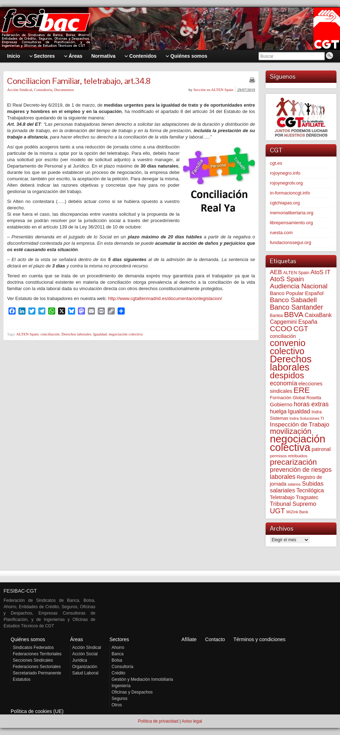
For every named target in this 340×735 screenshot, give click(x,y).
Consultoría (43, 89)
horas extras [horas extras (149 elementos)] (311, 404)
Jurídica (79, 660)
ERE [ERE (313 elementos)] (302, 390)
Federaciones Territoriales (37, 653)
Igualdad (100, 334)
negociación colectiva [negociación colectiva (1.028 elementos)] (297, 443)
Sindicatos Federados (33, 647)
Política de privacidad (158, 721)
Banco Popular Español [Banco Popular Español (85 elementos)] (297, 293)
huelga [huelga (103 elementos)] (278, 411)
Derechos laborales (76, 334)
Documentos (64, 89)
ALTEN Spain (27, 334)
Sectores (119, 639)
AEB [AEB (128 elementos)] (276, 272)
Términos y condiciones (259, 639)
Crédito (118, 673)
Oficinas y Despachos (132, 692)
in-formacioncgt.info (290, 193)
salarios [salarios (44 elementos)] (294, 484)
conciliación (50, 334)
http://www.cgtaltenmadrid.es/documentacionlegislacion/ (165, 298)
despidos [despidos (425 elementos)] (287, 375)
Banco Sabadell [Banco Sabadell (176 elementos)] (293, 300)
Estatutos (21, 679)
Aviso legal (192, 721)
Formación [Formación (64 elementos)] (280, 397)
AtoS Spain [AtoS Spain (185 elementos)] (287, 279)
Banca (118, 653)
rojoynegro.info (285, 173)
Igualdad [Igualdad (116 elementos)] (299, 411)
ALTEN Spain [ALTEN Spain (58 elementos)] (296, 272)
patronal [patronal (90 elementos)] (321, 449)
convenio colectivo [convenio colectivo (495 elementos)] (287, 347)
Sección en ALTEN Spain (213, 89)
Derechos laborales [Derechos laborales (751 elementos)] (291, 363)
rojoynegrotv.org (286, 183)
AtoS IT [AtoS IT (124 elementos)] (320, 272)
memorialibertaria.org (291, 212)
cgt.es (276, 163)
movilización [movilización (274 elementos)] (290, 431)
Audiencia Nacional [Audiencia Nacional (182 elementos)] (299, 286)
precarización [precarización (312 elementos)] (293, 462)
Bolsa (117, 660)
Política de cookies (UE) (37, 711)
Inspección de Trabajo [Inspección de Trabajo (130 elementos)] (299, 424)
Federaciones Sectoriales (37, 666)
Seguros (120, 698)
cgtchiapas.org (285, 202)
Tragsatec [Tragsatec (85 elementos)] (307, 497)
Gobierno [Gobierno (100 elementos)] (281, 404)
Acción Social (85, 653)
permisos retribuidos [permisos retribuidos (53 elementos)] (288, 455)
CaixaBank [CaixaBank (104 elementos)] (318, 315)
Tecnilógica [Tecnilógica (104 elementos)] (310, 490)
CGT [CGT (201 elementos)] (301, 329)
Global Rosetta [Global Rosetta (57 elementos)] (307, 397)
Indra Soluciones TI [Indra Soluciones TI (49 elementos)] (306, 418)
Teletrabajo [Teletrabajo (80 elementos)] (282, 497)
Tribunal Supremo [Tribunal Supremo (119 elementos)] (293, 504)
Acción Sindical (19, 89)
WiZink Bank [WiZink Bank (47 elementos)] (297, 512)
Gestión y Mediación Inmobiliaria (142, 679)
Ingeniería (121, 685)
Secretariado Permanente (37, 673)
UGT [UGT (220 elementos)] (277, 511)
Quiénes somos (28, 639)
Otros (117, 704)
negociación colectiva (126, 334)
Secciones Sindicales (33, 660)
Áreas (76, 639)
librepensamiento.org (291, 222)
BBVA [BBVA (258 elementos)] (294, 314)
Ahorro (118, 647)
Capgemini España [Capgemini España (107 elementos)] (293, 322)
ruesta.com (281, 232)
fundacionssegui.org (290, 242)
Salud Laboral (85, 673)
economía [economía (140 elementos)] (283, 383)
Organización (84, 666)
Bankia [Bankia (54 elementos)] (276, 315)
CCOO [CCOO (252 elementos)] (281, 328)
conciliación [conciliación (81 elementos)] (283, 336)
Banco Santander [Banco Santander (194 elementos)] (296, 307)
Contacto (215, 639)
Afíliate (189, 639)
